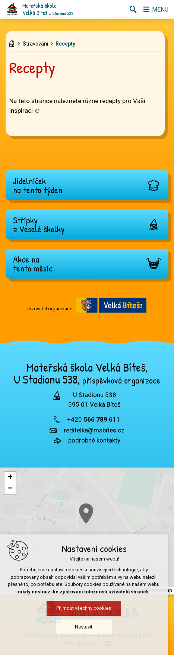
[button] (112, 531)
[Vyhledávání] (131, 9)
